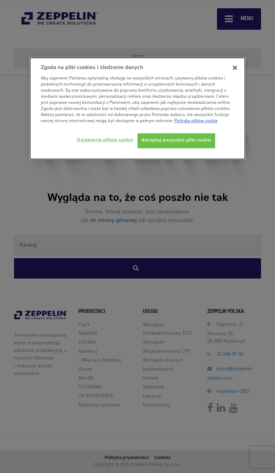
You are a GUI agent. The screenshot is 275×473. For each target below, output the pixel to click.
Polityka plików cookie (196, 121)
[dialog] (137, 108)
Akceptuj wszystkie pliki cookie (176, 141)
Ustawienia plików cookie (105, 140)
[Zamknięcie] (235, 68)
